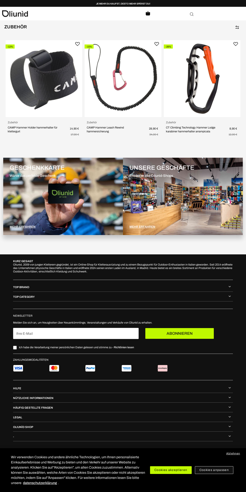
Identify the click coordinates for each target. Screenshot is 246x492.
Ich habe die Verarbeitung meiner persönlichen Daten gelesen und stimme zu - (76, 347)
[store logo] (62, 13)
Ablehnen (233, 453)
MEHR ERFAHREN (22, 226)
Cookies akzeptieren (170, 470)
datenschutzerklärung (40, 483)
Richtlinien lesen (124, 347)
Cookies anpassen (214, 470)
